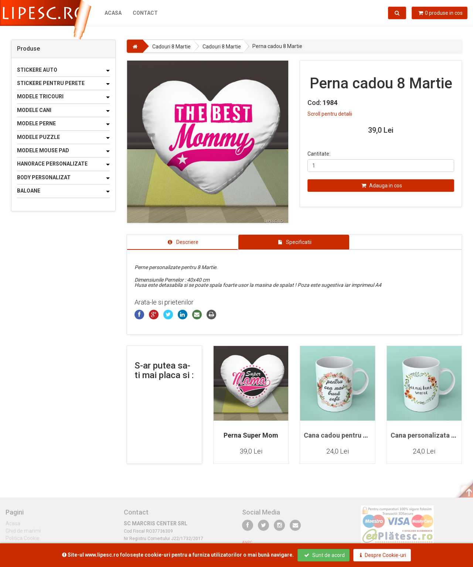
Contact (145, 13)
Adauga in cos (381, 186)
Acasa (113, 13)
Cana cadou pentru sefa (340, 435)
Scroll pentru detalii (329, 114)
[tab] (182, 242)
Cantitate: (318, 154)
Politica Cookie (23, 541)
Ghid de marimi (23, 534)
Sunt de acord (324, 555)
